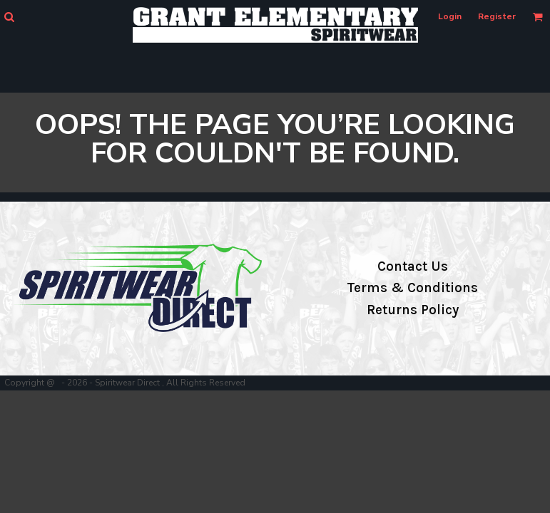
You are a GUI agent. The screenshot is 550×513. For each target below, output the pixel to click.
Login (450, 16)
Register (497, 16)
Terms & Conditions (412, 288)
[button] (9, 16)
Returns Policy (413, 310)
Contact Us (412, 266)
